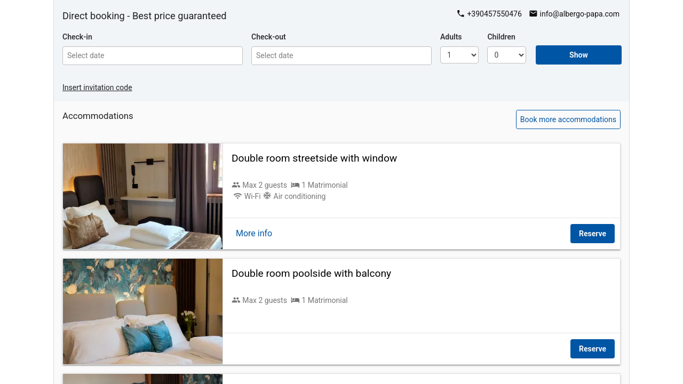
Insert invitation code (97, 87)
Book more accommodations (568, 119)
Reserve (592, 233)
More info (254, 233)
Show (578, 55)
